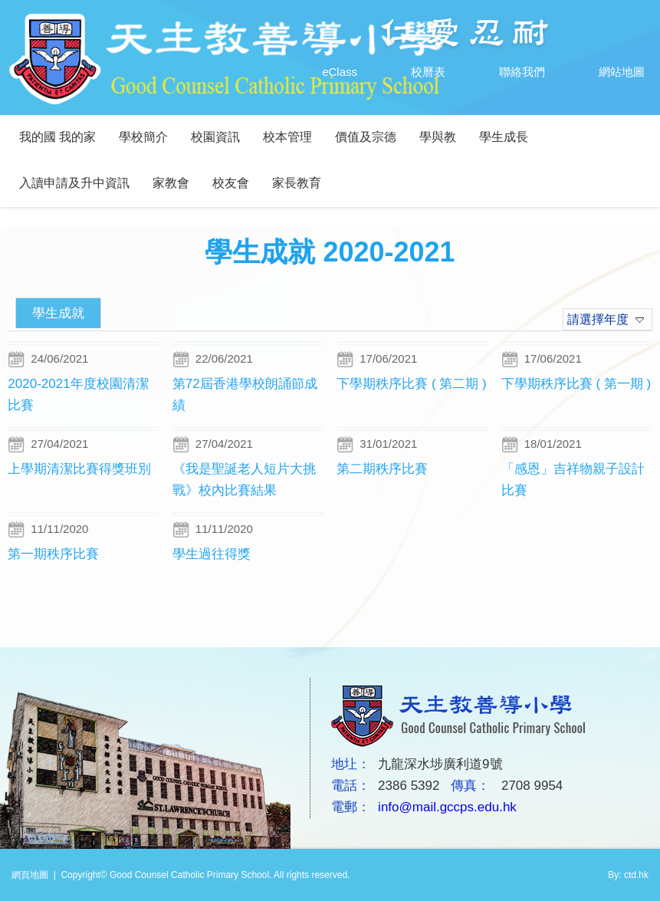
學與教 (437, 136)
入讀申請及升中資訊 (74, 182)
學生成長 (503, 136)
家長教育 (296, 182)
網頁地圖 (29, 875)
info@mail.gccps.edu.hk (447, 807)
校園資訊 (215, 136)
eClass (324, 72)
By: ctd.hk (628, 875)
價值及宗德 (365, 136)
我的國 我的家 (57, 136)
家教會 (171, 182)
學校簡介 (143, 136)
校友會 (230, 182)
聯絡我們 (506, 72)
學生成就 (58, 313)
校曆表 (412, 72)
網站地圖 (606, 72)
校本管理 (287, 136)
